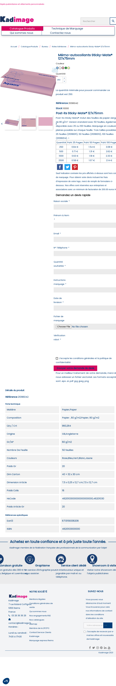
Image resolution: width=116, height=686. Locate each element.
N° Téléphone (61, 247)
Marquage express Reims (41, 640)
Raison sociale (61, 201)
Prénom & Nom (61, 217)
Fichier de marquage (59, 318)
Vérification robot (59, 337)
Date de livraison (58, 300)
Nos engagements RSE (40, 615)
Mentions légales (37, 599)
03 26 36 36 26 (19, 615)
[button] (6, 681)
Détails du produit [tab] (14, 390)
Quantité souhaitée (59, 263)
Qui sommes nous (37, 611)
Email (57, 233)
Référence (62, 103)
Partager (60, 167)
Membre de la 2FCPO (39, 628)
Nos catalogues (36, 619)
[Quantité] (59, 80)
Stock (59, 108)
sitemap (33, 624)
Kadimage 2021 (106, 652)
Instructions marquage (60, 282)
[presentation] (76, 348)
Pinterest (75, 167)
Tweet (67, 167)
